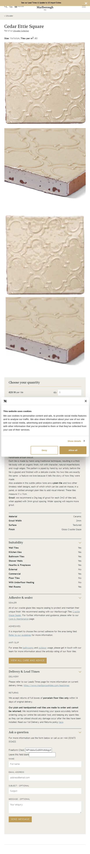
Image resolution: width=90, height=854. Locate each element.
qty (55, 392)
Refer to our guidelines (20, 635)
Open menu (84, 6)
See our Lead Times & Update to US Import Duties (41, 3)
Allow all (73, 450)
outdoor (43, 647)
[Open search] (5, 6)
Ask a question (19, 732)
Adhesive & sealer (21, 597)
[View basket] (19, 6)
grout (47, 497)
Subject (19, 786)
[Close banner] (86, 401)
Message (19, 799)
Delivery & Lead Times (24, 671)
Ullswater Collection (21, 31)
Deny (44, 450)
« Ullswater (8, 16)
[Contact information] (10, 6)
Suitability (16, 542)
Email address (16, 772)
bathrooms (28, 647)
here (61, 722)
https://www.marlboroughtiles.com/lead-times (46, 685)
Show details (74, 441)
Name (11, 759)
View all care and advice (27, 660)
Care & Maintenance (19, 619)
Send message (20, 819)
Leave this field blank (19, 754)
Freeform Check (16, 750)
